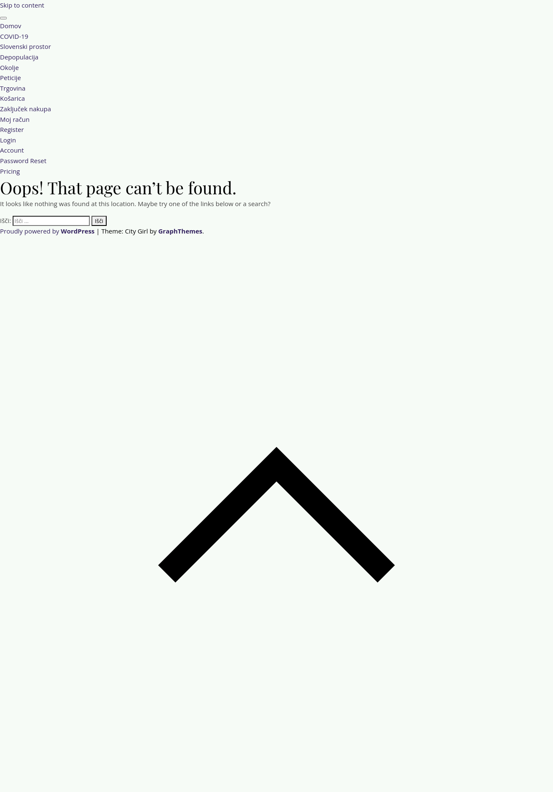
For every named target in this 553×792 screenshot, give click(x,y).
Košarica (12, 98)
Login (8, 140)
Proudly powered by (48, 231)
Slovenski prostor (25, 46)
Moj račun (15, 119)
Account (12, 150)
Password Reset (23, 160)
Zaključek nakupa (25, 109)
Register (12, 129)
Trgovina (12, 88)
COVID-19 (14, 36)
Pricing (10, 171)
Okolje (9, 67)
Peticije (10, 77)
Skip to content (22, 5)
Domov (10, 25)
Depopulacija (19, 57)
